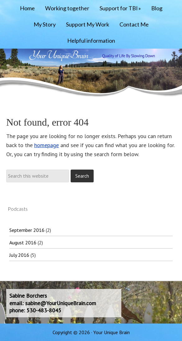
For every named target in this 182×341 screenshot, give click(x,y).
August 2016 (22, 242)
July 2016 (19, 255)
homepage (46, 145)
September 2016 (26, 230)
